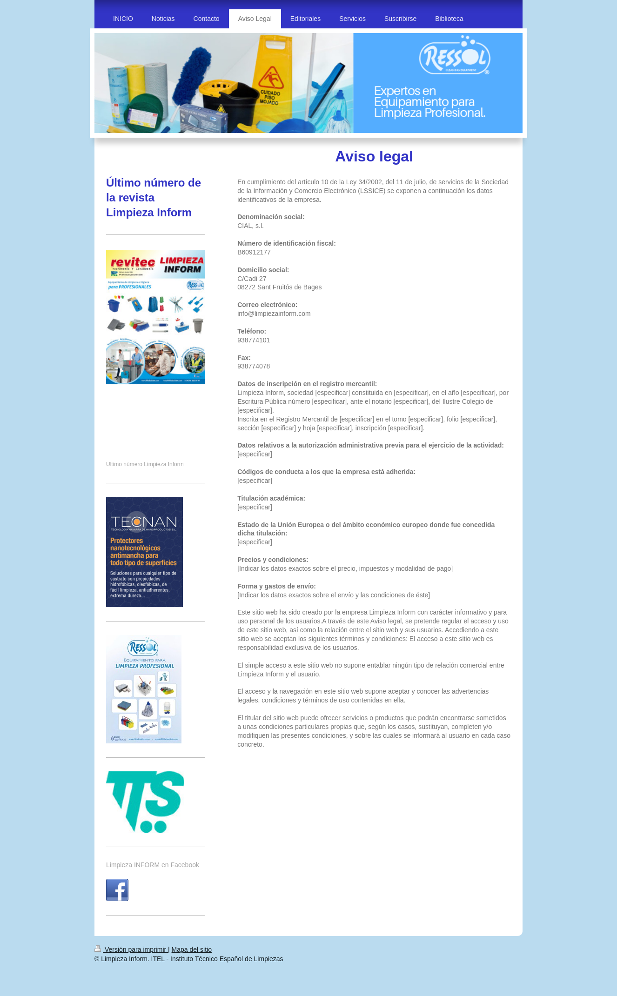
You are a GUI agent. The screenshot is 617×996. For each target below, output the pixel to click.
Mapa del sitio (192, 949)
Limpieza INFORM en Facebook (152, 865)
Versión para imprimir (131, 949)
